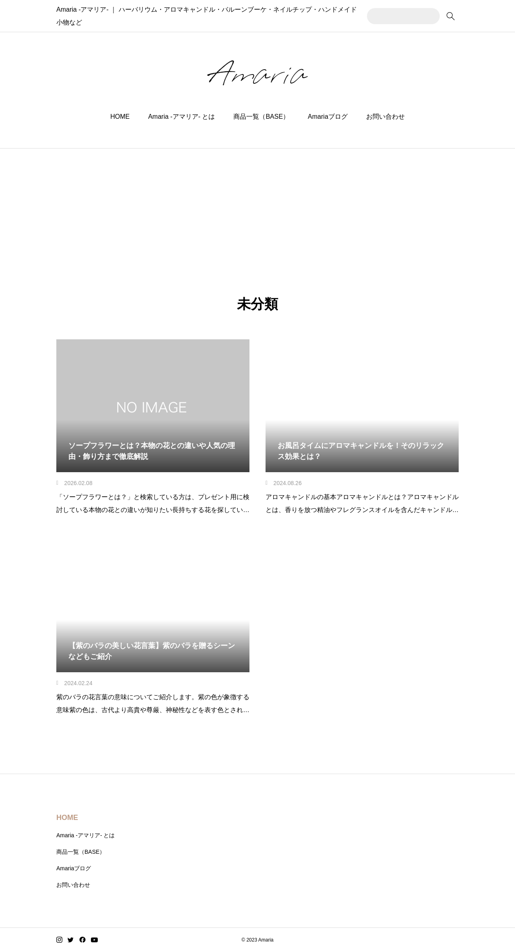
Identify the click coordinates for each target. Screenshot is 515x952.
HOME (120, 116)
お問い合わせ (385, 116)
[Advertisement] (257, 209)
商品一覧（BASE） (261, 116)
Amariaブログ (328, 116)
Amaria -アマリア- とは (181, 116)
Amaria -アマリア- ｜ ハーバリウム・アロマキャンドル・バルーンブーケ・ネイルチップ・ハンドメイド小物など (219, 15)
